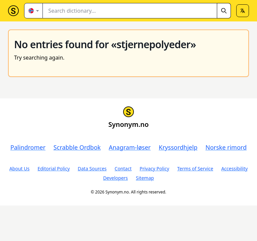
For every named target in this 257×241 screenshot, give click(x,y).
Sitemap (145, 178)
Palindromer (28, 147)
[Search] (224, 10)
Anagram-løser (130, 147)
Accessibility (234, 168)
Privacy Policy (154, 168)
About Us (19, 168)
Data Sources (92, 168)
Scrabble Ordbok (77, 147)
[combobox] (137, 10)
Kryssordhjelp (178, 147)
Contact (123, 168)
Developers (115, 178)
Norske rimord (226, 147)
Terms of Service (195, 168)
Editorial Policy (53, 168)
